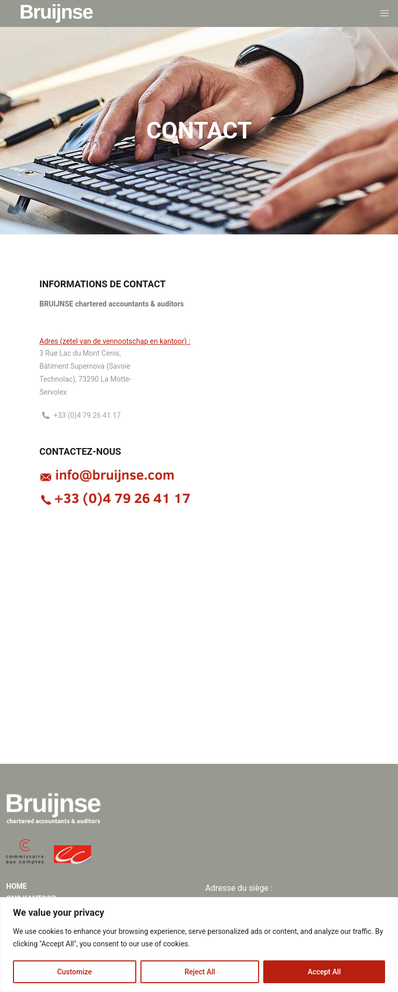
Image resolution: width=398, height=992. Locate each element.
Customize (74, 972)
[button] (384, 13)
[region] (199, 944)
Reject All (199, 972)
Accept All (324, 972)
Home (16, 886)
